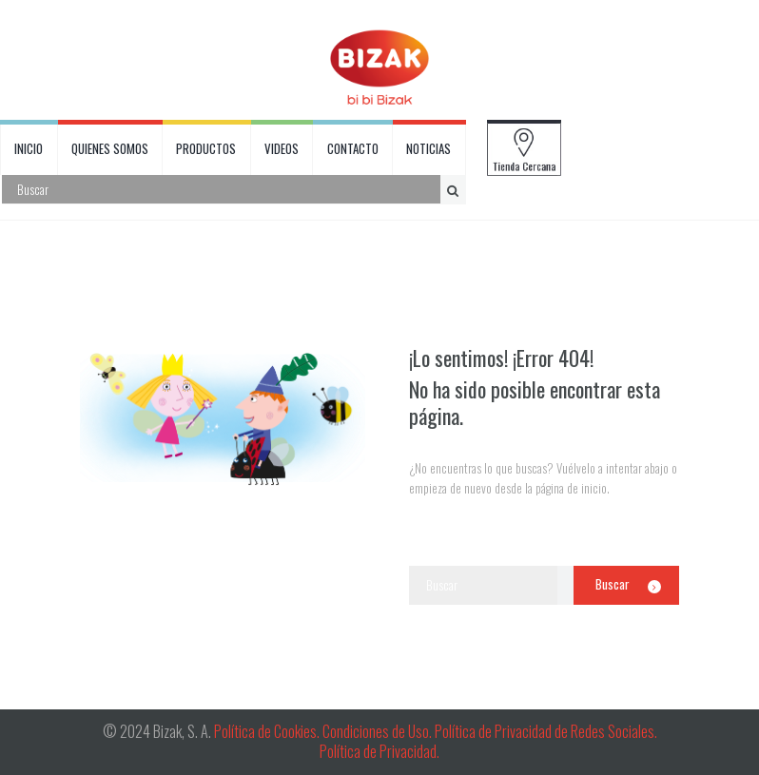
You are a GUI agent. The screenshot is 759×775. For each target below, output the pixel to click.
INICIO (28, 148)
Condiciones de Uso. (378, 731)
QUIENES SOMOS (109, 148)
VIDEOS (281, 148)
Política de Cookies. (266, 731)
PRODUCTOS (206, 148)
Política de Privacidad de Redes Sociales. (546, 731)
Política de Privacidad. (379, 751)
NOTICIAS (428, 148)
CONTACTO (353, 148)
